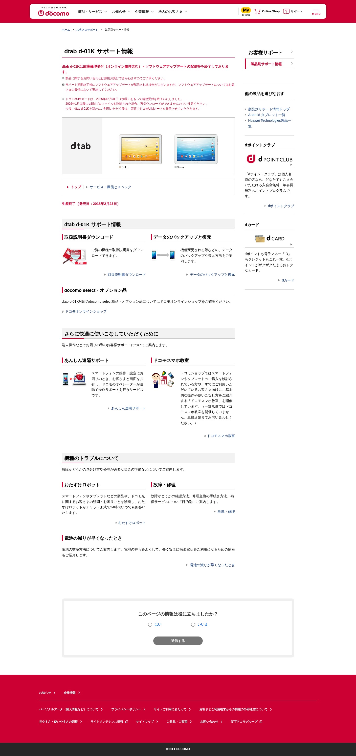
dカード (288, 280)
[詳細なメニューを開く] (316, 11)
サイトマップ (145, 721)
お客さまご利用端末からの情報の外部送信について (233, 709)
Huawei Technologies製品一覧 (269, 123)
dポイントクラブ (281, 206)
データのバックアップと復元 (212, 275)
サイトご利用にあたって (170, 709)
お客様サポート (265, 52)
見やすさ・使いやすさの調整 (58, 721)
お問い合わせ (209, 721)
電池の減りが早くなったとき (212, 565)
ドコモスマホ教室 (219, 435)
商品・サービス (90, 12)
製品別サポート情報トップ (269, 109)
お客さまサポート (87, 29)
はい (158, 624)
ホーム (66, 29)
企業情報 (142, 12)
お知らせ (119, 12)
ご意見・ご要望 (177, 721)
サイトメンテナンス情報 (109, 722)
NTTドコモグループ (247, 722)
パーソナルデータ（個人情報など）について (68, 709)
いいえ (203, 624)
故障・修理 (226, 512)
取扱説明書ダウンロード (127, 275)
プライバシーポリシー (126, 709)
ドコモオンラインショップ (84, 311)
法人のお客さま (170, 12)
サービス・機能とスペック (110, 187)
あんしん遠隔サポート (128, 408)
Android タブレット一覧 (266, 115)
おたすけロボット (130, 522)
